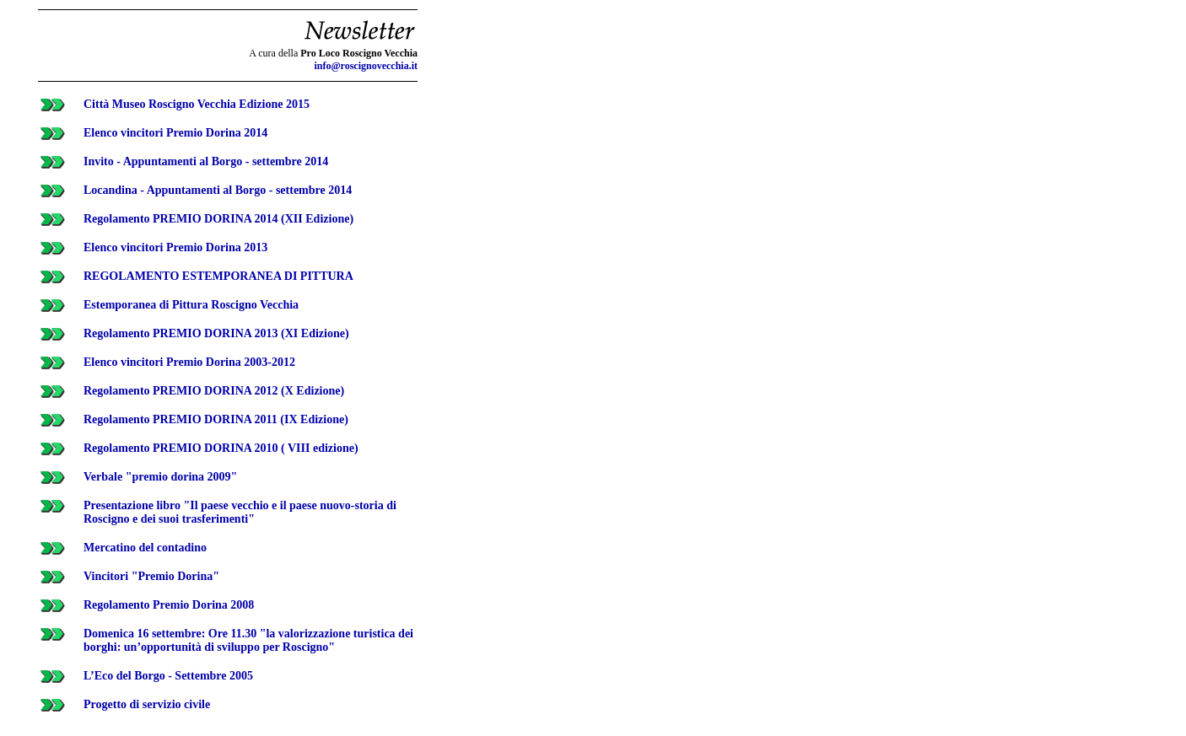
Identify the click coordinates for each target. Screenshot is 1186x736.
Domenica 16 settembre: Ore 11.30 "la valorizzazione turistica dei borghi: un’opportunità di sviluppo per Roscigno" (248, 640)
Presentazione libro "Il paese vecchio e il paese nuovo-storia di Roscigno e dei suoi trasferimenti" (240, 512)
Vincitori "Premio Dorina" (151, 576)
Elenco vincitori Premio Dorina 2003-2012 (189, 362)
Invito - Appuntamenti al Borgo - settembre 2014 (206, 161)
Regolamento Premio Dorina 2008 (169, 605)
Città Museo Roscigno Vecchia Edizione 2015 (197, 104)
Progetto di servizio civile (147, 704)
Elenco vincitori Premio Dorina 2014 (175, 132)
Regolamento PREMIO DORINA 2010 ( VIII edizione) (221, 448)
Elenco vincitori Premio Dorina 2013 (175, 247)
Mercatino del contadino (145, 547)
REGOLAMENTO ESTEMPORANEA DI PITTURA (218, 276)
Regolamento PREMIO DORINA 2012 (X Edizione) (214, 390)
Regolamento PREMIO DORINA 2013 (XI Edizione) (216, 333)
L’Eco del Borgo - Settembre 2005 (168, 675)
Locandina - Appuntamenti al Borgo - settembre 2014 (218, 190)
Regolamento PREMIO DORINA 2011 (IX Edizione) (216, 419)
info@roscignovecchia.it (366, 66)
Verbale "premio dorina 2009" (160, 476)
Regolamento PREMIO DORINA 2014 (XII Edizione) (218, 218)
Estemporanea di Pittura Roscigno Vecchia (191, 304)
